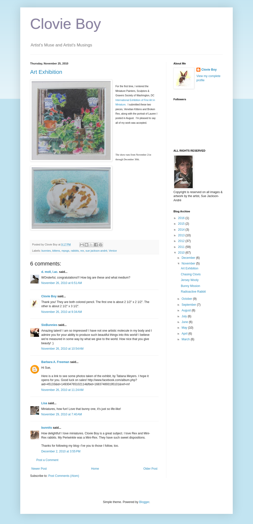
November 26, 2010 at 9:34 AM (61, 312)
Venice (113, 250)
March (186, 339)
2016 (182, 218)
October (187, 299)
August (187, 310)
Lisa (44, 403)
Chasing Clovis (191, 274)
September (189, 304)
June (185, 322)
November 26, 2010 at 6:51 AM (61, 283)
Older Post (150, 468)
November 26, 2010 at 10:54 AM (62, 348)
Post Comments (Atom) (63, 476)
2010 (182, 252)
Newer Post (39, 468)
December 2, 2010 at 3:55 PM (60, 451)
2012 (182, 241)
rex (82, 250)
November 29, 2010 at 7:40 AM (61, 414)
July (185, 316)
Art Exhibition (46, 72)
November (189, 263)
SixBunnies (49, 325)
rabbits (75, 250)
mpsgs (65, 250)
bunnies (46, 250)
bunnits (46, 427)
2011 (182, 247)
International (122, 100)
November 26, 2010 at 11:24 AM (62, 390)
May (185, 327)
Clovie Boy (65, 24)
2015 (182, 223)
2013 (182, 235)
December (189, 258)
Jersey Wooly (190, 280)
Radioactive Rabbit (193, 291)
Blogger (144, 502)
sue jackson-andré (96, 250)
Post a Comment (47, 460)
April (185, 333)
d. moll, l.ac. (49, 272)
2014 (182, 229)
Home (95, 468)
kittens (56, 250)
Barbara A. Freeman (55, 362)
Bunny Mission (190, 286)
